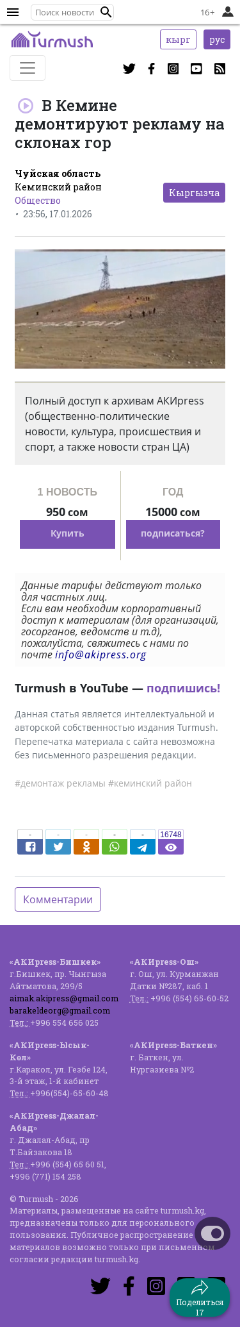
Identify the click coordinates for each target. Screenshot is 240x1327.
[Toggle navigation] (27, 68)
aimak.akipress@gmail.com (64, 998)
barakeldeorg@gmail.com (60, 1010)
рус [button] (217, 39)
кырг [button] (178, 39)
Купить (67, 533)
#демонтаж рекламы (60, 783)
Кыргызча (194, 193)
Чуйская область (57, 173)
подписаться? (173, 533)
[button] (106, 12)
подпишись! (183, 688)
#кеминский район (150, 783)
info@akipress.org (101, 654)
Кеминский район (58, 187)
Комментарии (58, 899)
